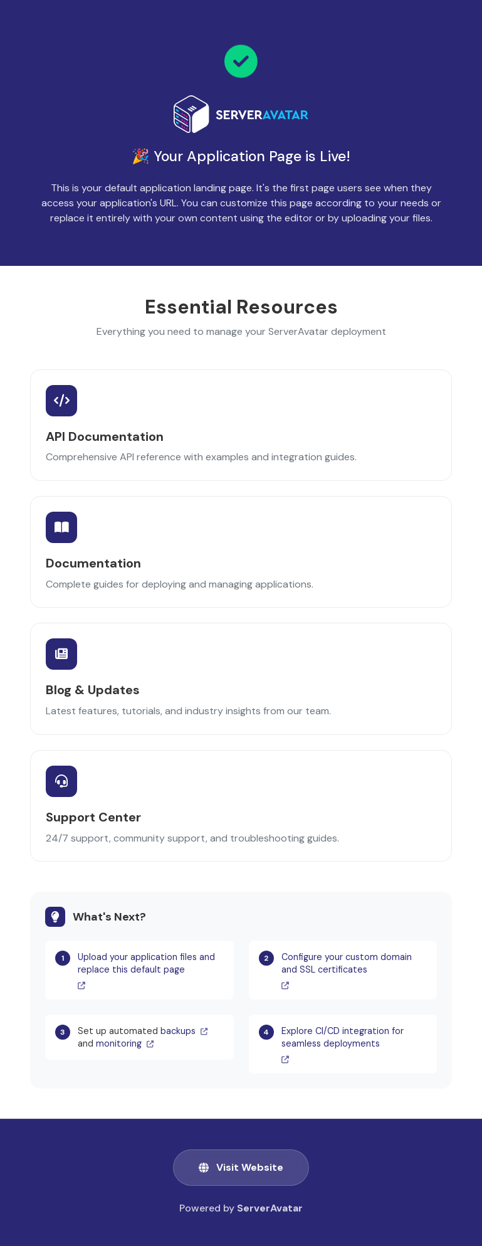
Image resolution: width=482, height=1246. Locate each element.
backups (183, 1031)
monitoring (125, 1043)
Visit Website (241, 1167)
